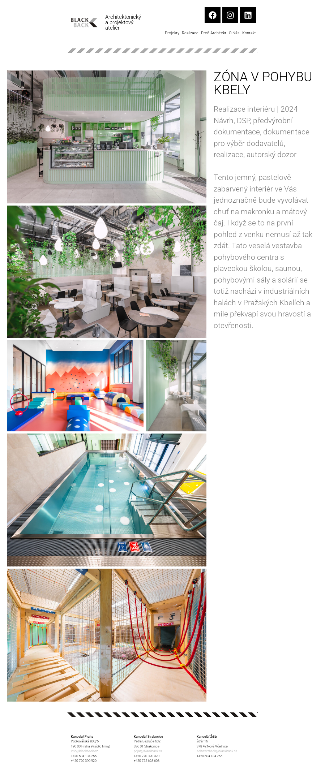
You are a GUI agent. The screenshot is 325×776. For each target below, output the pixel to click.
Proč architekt (213, 33)
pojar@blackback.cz (148, 751)
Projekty (172, 33)
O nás (234, 33)
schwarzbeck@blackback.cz (217, 751)
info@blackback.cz (84, 751)
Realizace (190, 33)
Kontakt (249, 33)
